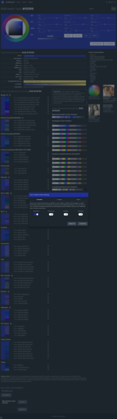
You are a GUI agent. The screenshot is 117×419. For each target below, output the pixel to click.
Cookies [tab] (59, 199)
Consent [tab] (39, 199)
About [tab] (78, 199)
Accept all (83, 224)
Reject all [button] (72, 224)
